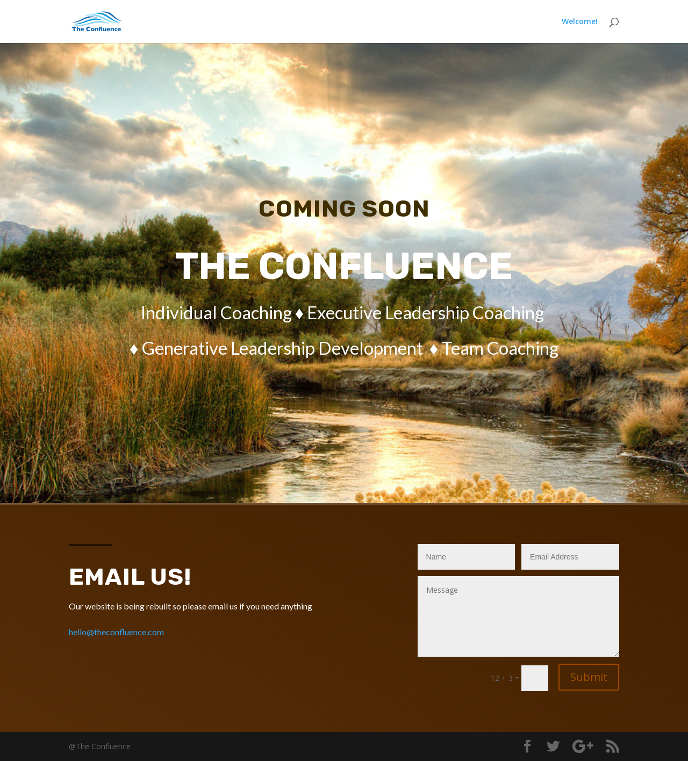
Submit (588, 677)
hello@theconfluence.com (116, 632)
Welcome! (580, 22)
